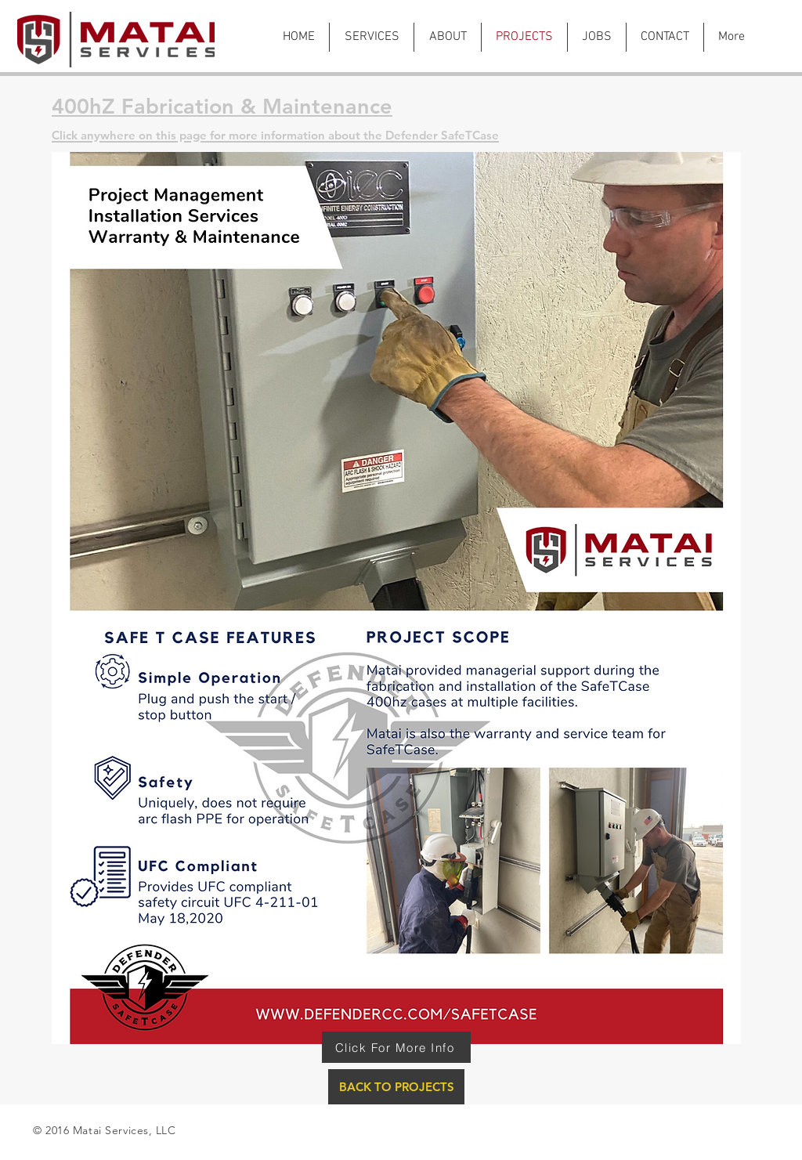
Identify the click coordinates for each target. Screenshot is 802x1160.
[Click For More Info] (396, 1047)
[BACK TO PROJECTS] (396, 1086)
